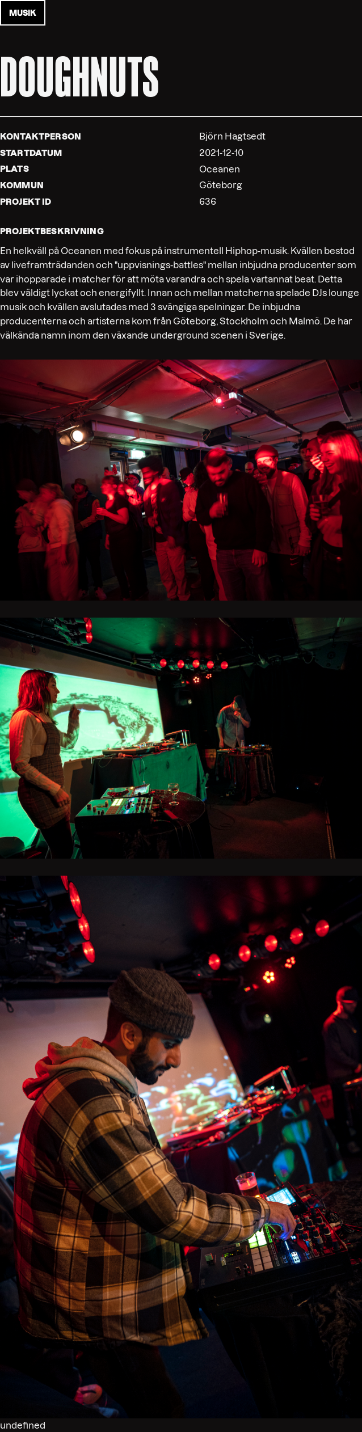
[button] (181, 479)
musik (22, 13)
